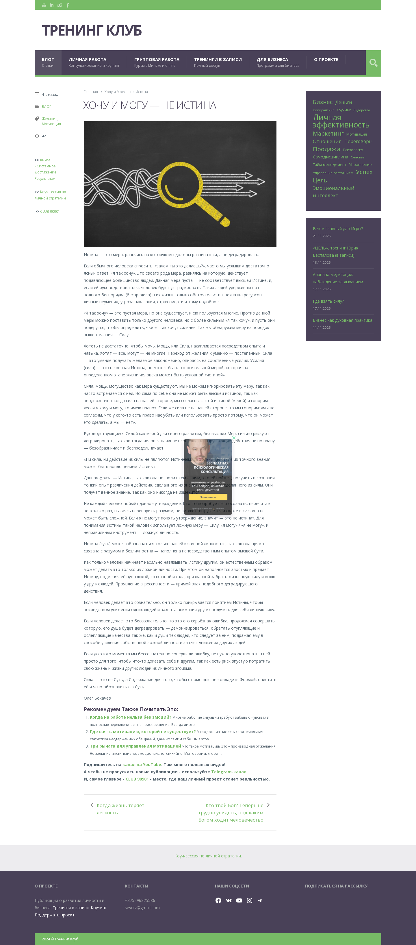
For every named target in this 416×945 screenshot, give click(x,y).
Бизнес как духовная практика (342, 320)
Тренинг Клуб (91, 30)
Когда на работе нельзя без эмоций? (130, 717)
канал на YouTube (141, 764)
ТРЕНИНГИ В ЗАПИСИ (218, 62)
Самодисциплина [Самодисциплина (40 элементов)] (330, 157)
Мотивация (51, 123)
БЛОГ (48, 62)
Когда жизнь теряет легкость (120, 809)
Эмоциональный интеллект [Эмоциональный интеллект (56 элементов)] (333, 192)
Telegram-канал (228, 771)
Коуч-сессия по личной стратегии (207, 856)
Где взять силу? (328, 301)
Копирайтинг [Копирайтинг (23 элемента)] (323, 110)
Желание (49, 118)
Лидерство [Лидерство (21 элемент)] (361, 110)
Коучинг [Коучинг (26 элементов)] (344, 110)
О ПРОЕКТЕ (326, 59)
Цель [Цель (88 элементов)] (320, 180)
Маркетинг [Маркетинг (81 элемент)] (328, 133)
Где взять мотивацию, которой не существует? (143, 731)
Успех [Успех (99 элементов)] (364, 171)
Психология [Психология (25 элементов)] (353, 149)
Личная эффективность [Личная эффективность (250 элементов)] (341, 121)
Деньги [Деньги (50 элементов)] (343, 102)
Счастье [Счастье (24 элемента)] (357, 157)
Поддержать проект (55, 915)
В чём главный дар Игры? (338, 228)
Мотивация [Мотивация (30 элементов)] (356, 134)
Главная (91, 91)
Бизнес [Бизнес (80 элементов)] (323, 102)
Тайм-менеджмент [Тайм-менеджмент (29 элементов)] (329, 164)
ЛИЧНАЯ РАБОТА (94, 62)
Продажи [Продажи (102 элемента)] (326, 149)
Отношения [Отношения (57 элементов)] (327, 141)
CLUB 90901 (137, 779)
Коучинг (99, 907)
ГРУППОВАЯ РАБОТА (156, 62)
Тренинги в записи (71, 907)
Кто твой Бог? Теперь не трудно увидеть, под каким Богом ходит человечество (230, 812)
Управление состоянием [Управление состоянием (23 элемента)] (333, 173)
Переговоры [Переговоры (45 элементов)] (358, 141)
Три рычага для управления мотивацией (135, 746)
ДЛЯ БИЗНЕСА (278, 62)
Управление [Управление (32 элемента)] (360, 164)
